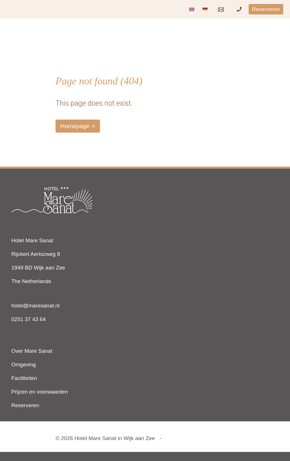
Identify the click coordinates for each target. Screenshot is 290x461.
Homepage (74, 126)
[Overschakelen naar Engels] (192, 9)
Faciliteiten (24, 378)
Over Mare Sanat (31, 351)
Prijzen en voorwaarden (39, 392)
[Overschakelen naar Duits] (205, 9)
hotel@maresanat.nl (35, 306)
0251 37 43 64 (28, 319)
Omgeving (23, 364)
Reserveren (25, 405)
